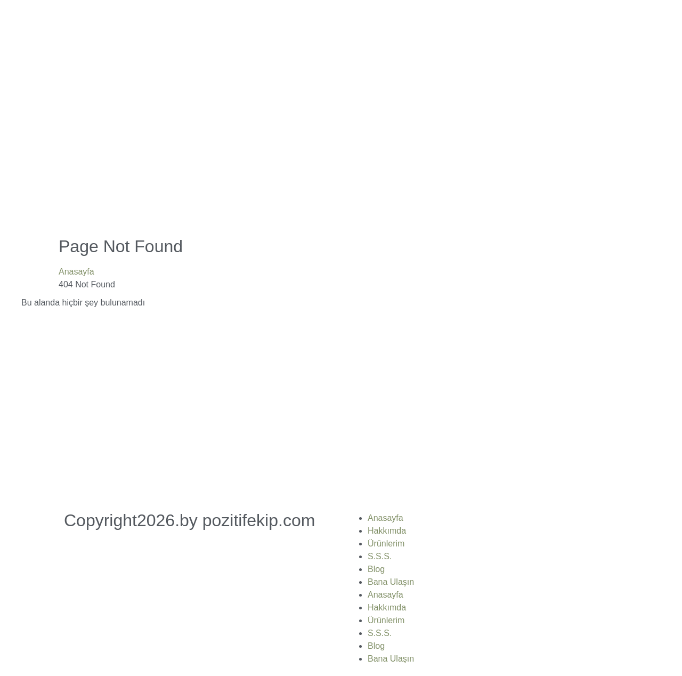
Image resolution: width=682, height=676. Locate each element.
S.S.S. (380, 556)
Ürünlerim (386, 543)
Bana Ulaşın (391, 581)
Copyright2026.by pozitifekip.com (189, 520)
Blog (376, 569)
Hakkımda (387, 530)
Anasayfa (76, 271)
